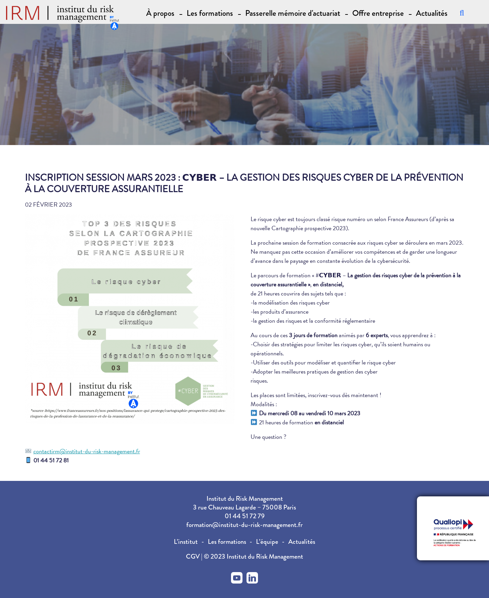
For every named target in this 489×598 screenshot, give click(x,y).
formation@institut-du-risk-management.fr (244, 525)
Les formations (227, 542)
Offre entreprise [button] (378, 12)
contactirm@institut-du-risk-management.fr (86, 451)
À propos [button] (160, 12)
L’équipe (267, 542)
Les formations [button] (210, 12)
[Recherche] (462, 12)
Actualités (432, 12)
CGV (193, 556)
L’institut (186, 542)
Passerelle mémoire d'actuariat (292, 12)
